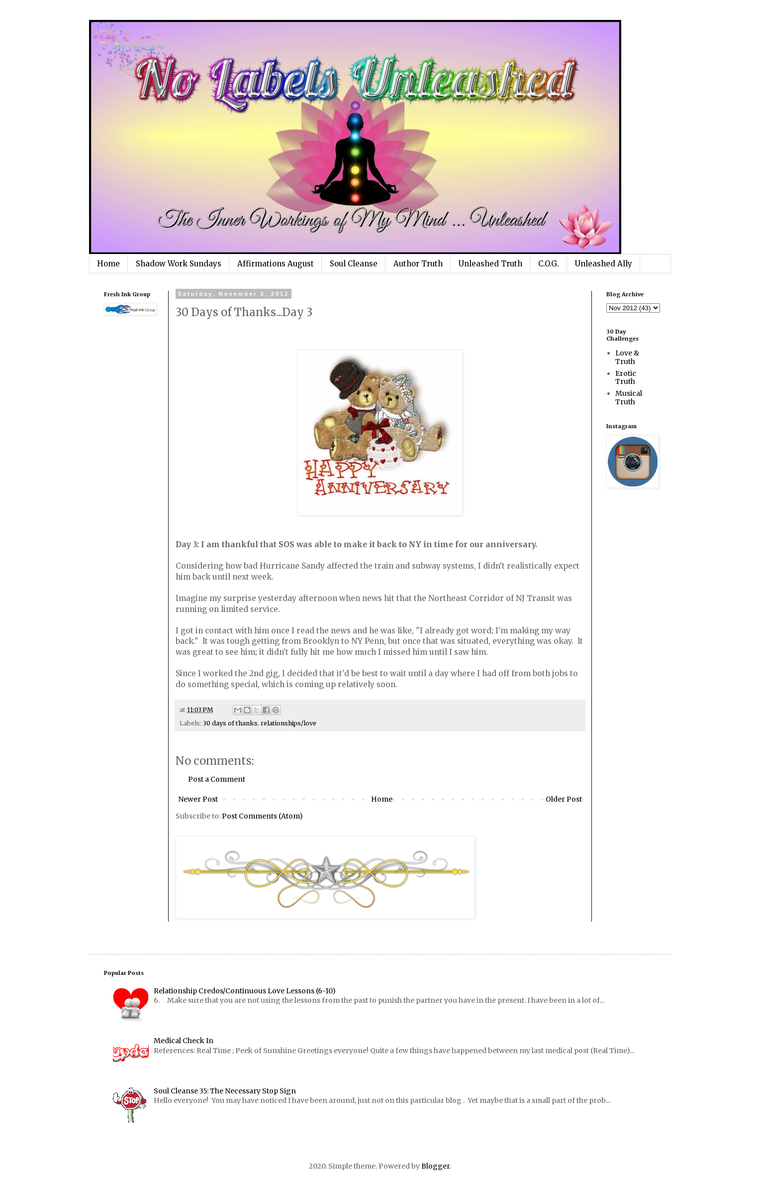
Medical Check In (183, 1040)
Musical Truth (628, 397)
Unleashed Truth (490, 263)
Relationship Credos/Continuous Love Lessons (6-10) (245, 990)
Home (108, 263)
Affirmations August (275, 263)
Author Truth (418, 263)
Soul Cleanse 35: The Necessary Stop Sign (225, 1090)
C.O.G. (548, 263)
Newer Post (198, 799)
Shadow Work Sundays (178, 263)
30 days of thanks (230, 723)
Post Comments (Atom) (262, 816)
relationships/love (288, 723)
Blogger (435, 1166)
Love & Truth (627, 357)
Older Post (564, 799)
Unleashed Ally (603, 263)
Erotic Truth (625, 377)
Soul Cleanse (354, 263)
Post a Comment (216, 779)
